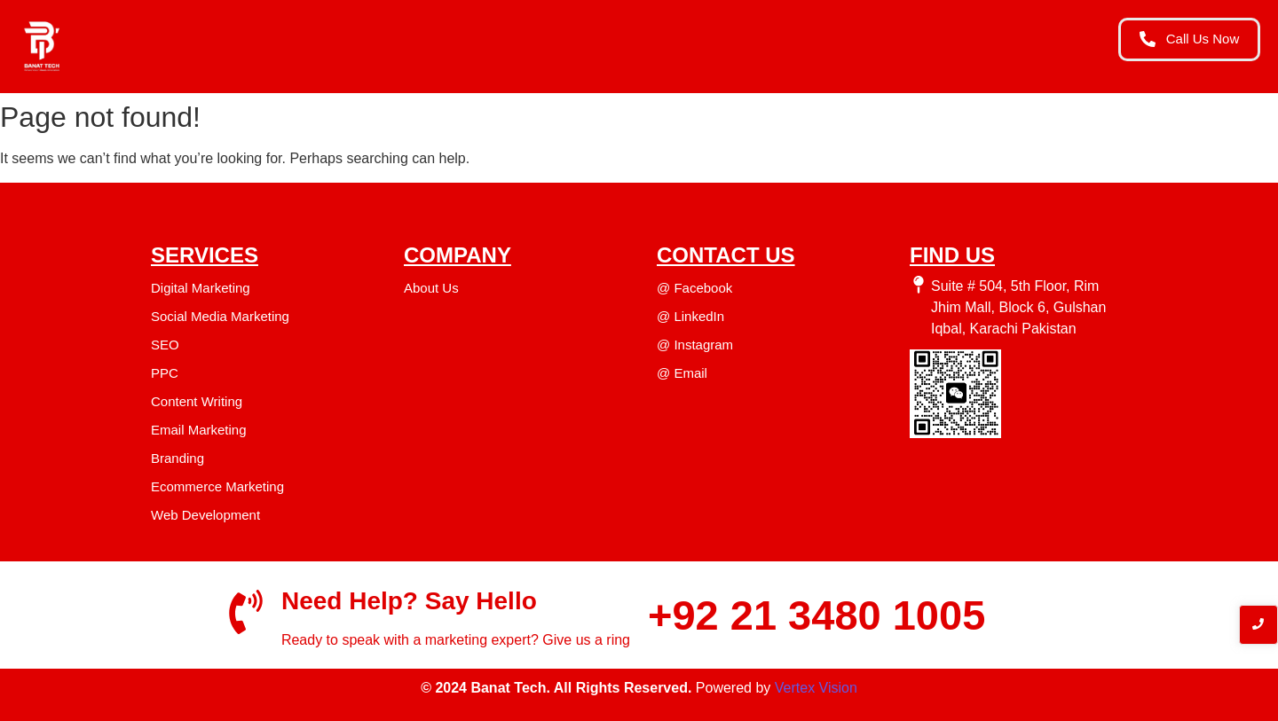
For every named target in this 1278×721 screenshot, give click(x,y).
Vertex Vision (816, 687)
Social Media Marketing (220, 316)
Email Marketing (199, 429)
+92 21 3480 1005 (816, 615)
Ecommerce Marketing (217, 486)
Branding (177, 458)
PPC (164, 372)
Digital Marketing (200, 287)
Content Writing (196, 401)
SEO (165, 344)
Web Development (205, 514)
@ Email (682, 372)
